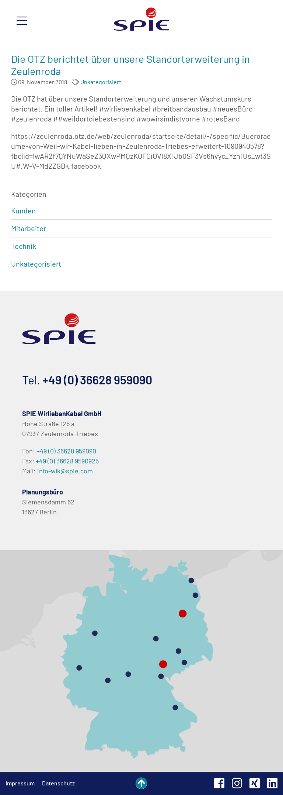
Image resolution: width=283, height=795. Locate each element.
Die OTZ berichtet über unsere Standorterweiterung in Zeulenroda (130, 65)
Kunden (23, 210)
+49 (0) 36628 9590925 (67, 461)
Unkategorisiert (100, 81)
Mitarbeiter (28, 228)
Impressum (20, 783)
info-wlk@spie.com (65, 471)
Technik (23, 245)
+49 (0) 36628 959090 (97, 380)
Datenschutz (58, 783)
